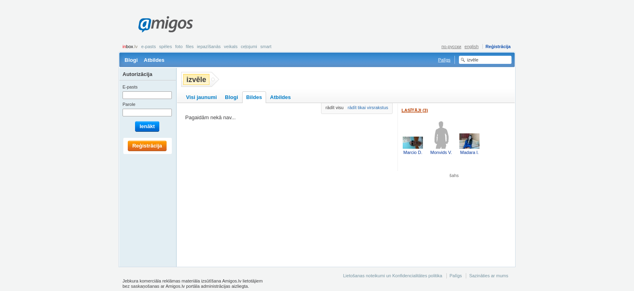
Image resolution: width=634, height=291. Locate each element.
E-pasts (148, 46)
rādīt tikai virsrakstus (368, 107)
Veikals (231, 46)
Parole (129, 104)
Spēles (165, 46)
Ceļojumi (249, 46)
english (472, 46)
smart (266, 46)
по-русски (451, 46)
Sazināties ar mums (488, 275)
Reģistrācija (498, 46)
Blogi (131, 60)
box (130, 46)
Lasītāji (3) (415, 110)
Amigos (165, 24)
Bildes (254, 97)
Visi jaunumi (201, 97)
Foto (178, 46)
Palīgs (444, 59)
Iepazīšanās (209, 46)
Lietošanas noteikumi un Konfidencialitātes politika (392, 275)
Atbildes (154, 60)
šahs (454, 175)
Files (190, 46)
